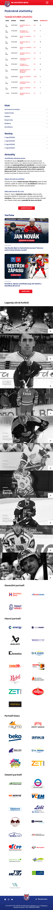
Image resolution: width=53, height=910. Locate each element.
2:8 (34, 47)
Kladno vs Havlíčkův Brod (25, 48)
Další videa (26, 291)
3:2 (34, 82)
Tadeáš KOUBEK (13, 17)
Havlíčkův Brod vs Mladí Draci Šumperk (25, 71)
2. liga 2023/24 (10, 144)
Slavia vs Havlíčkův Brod (25, 77)
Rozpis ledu (9, 120)
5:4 (35, 87)
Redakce (8, 123)
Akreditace (9, 127)
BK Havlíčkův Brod (19, 3)
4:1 (34, 93)
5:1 (34, 42)
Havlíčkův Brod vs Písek (25, 42)
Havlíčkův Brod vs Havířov (25, 53)
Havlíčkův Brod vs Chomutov (25, 82)
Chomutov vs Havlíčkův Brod (24, 31)
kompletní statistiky (38, 99)
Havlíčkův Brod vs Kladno (25, 93)
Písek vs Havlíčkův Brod (25, 88)
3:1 (34, 36)
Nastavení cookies (34, 907)
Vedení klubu (9, 113)
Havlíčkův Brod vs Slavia (25, 25)
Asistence (43, 20)
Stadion (7, 116)
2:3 (34, 64)
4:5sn (35, 76)
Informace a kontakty (12, 109)
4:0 (35, 25)
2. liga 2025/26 (10, 137)
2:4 (34, 31)
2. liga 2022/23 (10, 148)
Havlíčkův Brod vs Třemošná (25, 59)
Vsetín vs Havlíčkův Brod (25, 37)
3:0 (35, 53)
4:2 (34, 58)
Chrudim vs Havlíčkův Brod (24, 64)
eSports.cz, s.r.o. (35, 905)
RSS (27, 907)
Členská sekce (41, 899)
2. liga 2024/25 (10, 141)
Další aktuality (26, 208)
